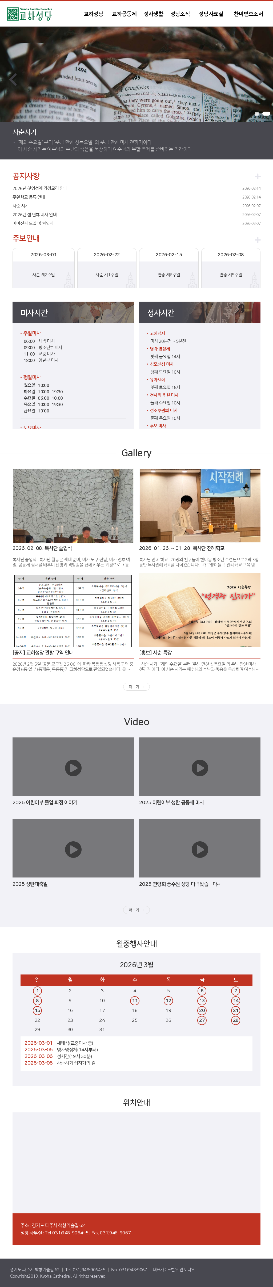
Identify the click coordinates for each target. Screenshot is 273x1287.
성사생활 (153, 14)
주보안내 (26, 239)
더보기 (134, 687)
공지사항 (26, 176)
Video (136, 722)
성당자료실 (211, 14)
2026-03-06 (39, 1050)
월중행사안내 (136, 944)
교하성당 (40, 14)
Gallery (137, 453)
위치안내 (136, 1103)
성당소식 (180, 14)
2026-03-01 (39, 1043)
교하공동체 (124, 14)
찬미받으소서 (248, 14)
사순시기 (24, 132)
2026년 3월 (137, 965)
